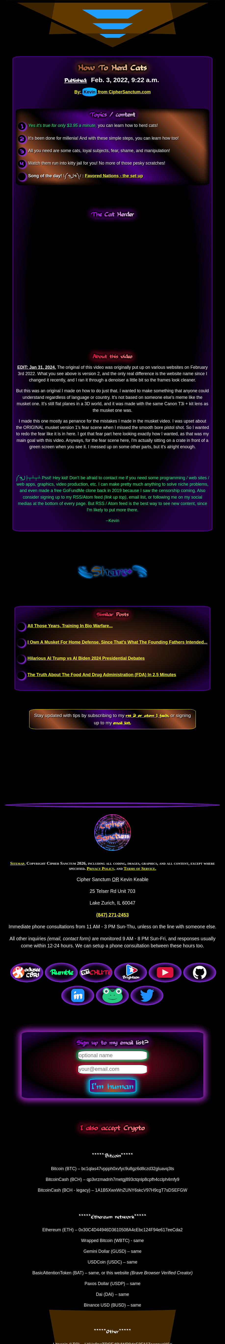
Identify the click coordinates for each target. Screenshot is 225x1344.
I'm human (112, 1086)
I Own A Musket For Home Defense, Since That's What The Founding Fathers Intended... (117, 642)
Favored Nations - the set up (114, 175)
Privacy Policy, (101, 868)
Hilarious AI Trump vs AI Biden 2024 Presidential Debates (86, 658)
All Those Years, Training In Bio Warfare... (70, 625)
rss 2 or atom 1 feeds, (147, 715)
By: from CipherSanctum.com (112, 92)
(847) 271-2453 (112, 915)
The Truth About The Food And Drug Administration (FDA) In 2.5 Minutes (101, 674)
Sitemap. (17, 863)
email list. (122, 723)
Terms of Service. (140, 868)
